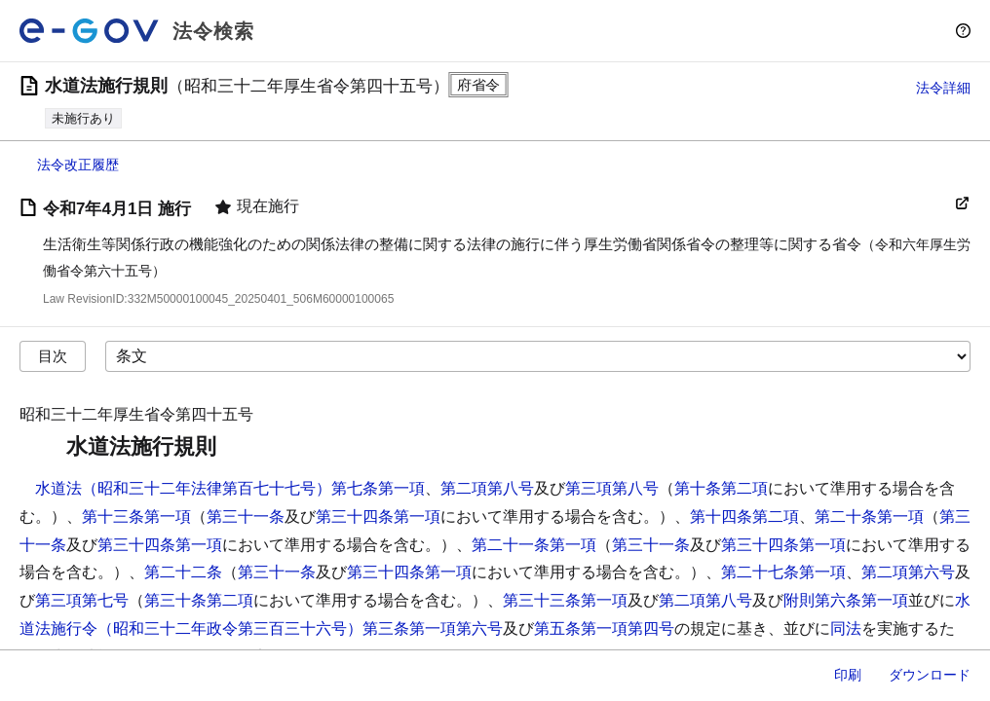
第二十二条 (183, 572)
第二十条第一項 (869, 516)
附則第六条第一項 (845, 600)
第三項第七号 (82, 600)
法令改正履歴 (78, 164)
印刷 (847, 675)
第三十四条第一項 (378, 516)
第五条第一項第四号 (604, 628)
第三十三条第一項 (565, 600)
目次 (52, 356)
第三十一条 (246, 516)
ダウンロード (930, 675)
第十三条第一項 (136, 516)
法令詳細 (943, 87)
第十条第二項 (721, 488)
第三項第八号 (612, 488)
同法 (845, 628)
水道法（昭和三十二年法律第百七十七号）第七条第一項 (230, 488)
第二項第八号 (487, 488)
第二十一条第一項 (534, 544)
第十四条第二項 (744, 516)
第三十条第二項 (198, 600)
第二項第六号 (908, 572)
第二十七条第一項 (783, 572)
